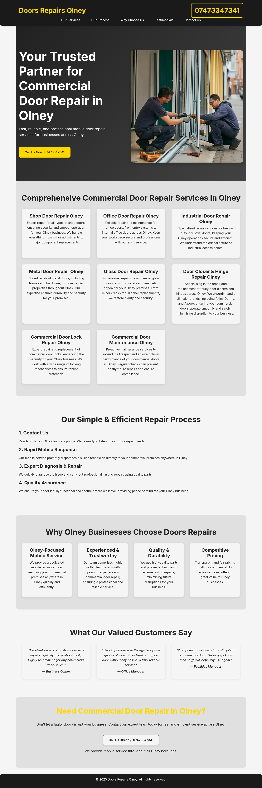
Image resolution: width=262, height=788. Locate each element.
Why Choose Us (132, 20)
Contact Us (192, 20)
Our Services (70, 20)
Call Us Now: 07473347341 (45, 152)
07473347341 (217, 10)
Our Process (100, 20)
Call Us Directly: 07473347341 (131, 740)
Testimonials (164, 20)
